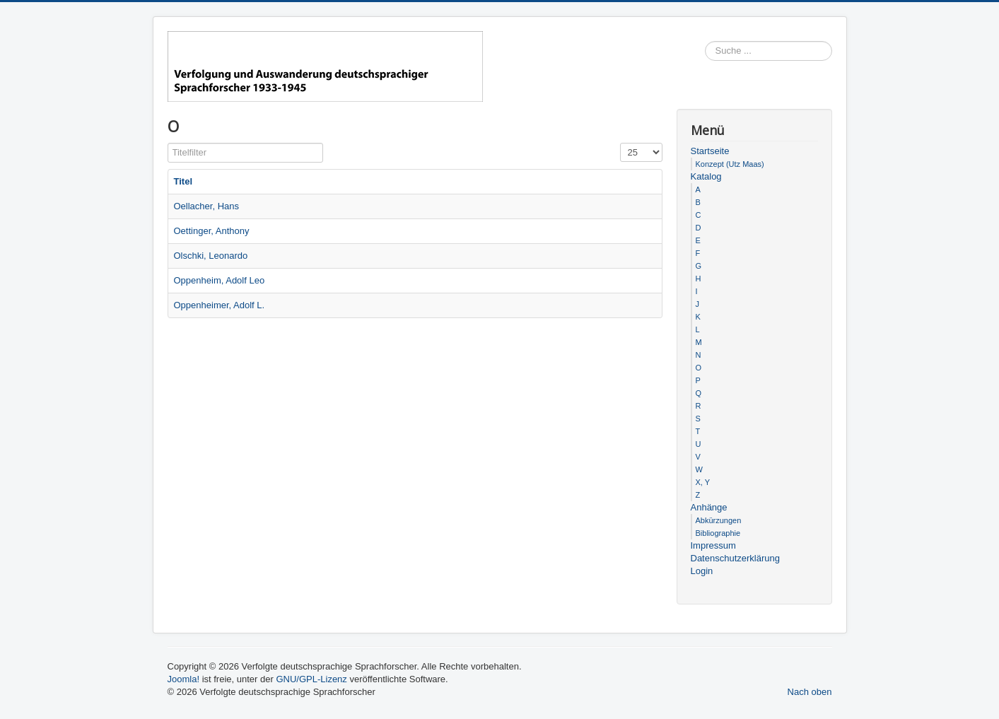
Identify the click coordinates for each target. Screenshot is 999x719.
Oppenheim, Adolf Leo (219, 280)
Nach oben (810, 691)
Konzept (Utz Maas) (730, 164)
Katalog (706, 176)
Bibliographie (718, 533)
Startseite (710, 151)
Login (702, 571)
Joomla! (184, 679)
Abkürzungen (719, 520)
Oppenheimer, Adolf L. (219, 305)
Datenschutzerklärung (735, 558)
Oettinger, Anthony (212, 231)
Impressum (713, 545)
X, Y (703, 482)
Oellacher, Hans (207, 206)
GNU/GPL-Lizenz (311, 679)
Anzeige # (620, 143)
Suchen (832, 51)
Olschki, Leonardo (211, 255)
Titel (183, 181)
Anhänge (709, 507)
